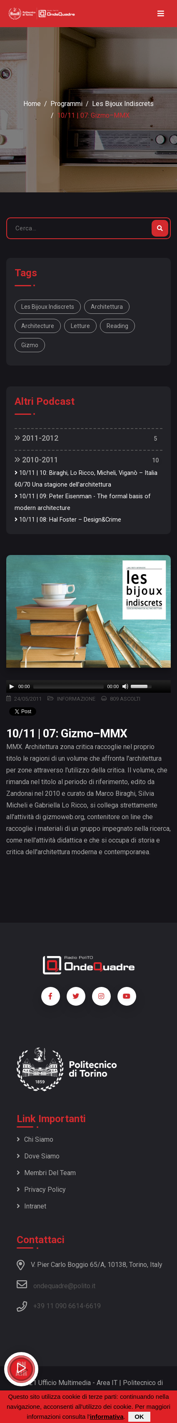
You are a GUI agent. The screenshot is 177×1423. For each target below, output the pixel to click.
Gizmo (29, 345)
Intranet (31, 1206)
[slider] (68, 686)
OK (139, 1416)
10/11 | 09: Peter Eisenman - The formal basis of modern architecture (83, 502)
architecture (37, 326)
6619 (93, 1306)
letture (80, 326)
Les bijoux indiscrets (123, 104)
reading (117, 326)
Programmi (66, 104)
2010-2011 (36, 459)
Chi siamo (35, 1139)
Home (32, 104)
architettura (107, 306)
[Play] (11, 686)
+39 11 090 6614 (58, 1306)
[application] (88, 686)
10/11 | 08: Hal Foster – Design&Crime (68, 519)
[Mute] (125, 686)
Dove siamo (38, 1156)
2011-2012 (36, 438)
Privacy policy (41, 1189)
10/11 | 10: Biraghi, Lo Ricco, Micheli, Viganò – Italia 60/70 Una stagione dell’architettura (86, 478)
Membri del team (46, 1173)
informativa (107, 1416)
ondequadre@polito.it (56, 1284)
